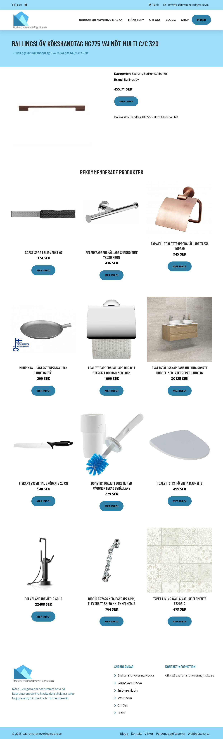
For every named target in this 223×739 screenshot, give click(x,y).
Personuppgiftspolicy (170, 732)
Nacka (154, 4)
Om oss (154, 19)
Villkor (149, 732)
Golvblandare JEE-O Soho (43, 597)
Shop (185, 19)
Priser (201, 19)
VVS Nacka (124, 696)
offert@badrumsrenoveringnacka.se (185, 4)
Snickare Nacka (127, 689)
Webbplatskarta (199, 732)
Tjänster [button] (135, 19)
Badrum (136, 72)
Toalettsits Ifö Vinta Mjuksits (179, 481)
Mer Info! (126, 100)
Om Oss (122, 704)
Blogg (171, 19)
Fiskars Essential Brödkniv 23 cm (43, 481)
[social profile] (26, 4)
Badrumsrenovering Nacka (100, 19)
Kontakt (136, 732)
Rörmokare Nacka (129, 682)
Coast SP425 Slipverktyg (43, 251)
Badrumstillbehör (155, 72)
